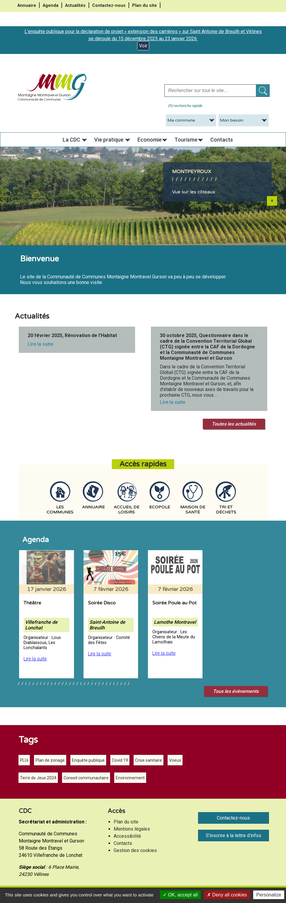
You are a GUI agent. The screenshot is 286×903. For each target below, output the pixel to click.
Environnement (130, 777)
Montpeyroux (191, 172)
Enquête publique (88, 760)
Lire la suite (40, 344)
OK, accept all (180, 894)
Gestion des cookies (135, 850)
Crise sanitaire (148, 760)
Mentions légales (132, 829)
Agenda (50, 5)
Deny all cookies (227, 894)
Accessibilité (127, 836)
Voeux (175, 760)
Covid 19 (120, 760)
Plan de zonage (50, 760)
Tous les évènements (236, 691)
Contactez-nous (109, 5)
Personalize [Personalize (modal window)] (268, 894)
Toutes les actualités (234, 424)
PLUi (24, 760)
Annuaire (26, 5)
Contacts (123, 843)
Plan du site (144, 5)
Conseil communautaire (86, 777)
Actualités (75, 5)
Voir (143, 46)
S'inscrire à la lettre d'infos (233, 835)
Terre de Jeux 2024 (38, 777)
